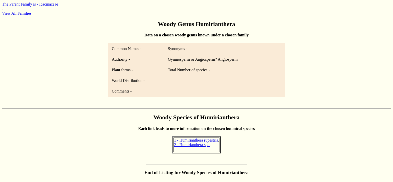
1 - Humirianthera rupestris (196, 140)
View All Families (16, 13)
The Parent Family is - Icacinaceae (30, 4)
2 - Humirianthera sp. (192, 145)
